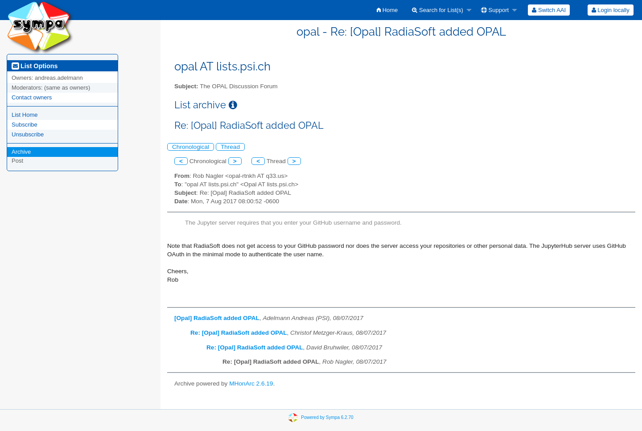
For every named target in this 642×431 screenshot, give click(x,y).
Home (387, 10)
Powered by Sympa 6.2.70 (327, 417)
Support (495, 10)
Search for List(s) (437, 10)
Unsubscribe (28, 134)
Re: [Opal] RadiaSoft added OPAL (238, 332)
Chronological (190, 147)
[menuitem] (387, 10)
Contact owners (32, 97)
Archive (21, 151)
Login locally (611, 10)
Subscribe (24, 124)
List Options (35, 66)
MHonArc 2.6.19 (251, 383)
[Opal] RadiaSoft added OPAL (216, 318)
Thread (230, 147)
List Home (25, 114)
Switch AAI (549, 10)
